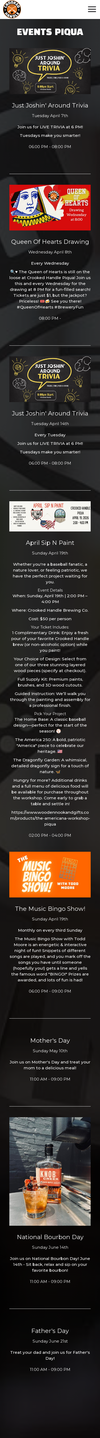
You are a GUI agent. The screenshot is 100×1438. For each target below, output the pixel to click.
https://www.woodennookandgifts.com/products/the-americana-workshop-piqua (50, 818)
